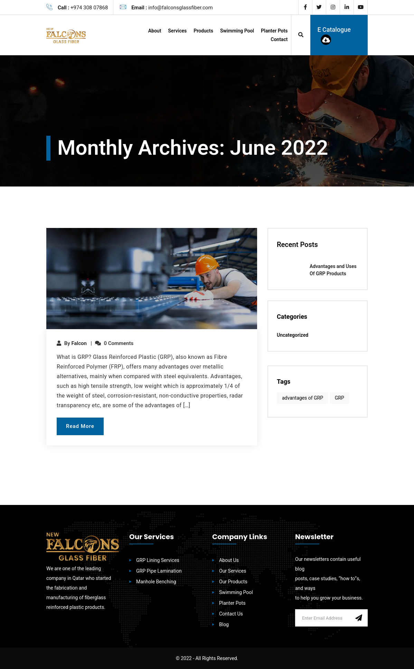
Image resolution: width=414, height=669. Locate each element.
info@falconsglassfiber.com (180, 7)
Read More (80, 426)
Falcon (79, 343)
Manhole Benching (156, 581)
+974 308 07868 (89, 7)
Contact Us (231, 614)
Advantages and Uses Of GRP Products (333, 270)
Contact (279, 39)
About (154, 31)
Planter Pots (274, 31)
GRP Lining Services (157, 560)
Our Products (233, 581)
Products (203, 31)
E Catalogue (333, 35)
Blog (224, 624)
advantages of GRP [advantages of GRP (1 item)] (302, 398)
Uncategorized (292, 335)
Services (177, 31)
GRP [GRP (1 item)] (339, 398)
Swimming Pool (237, 31)
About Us (229, 560)
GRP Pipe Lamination (159, 571)
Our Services (232, 571)
